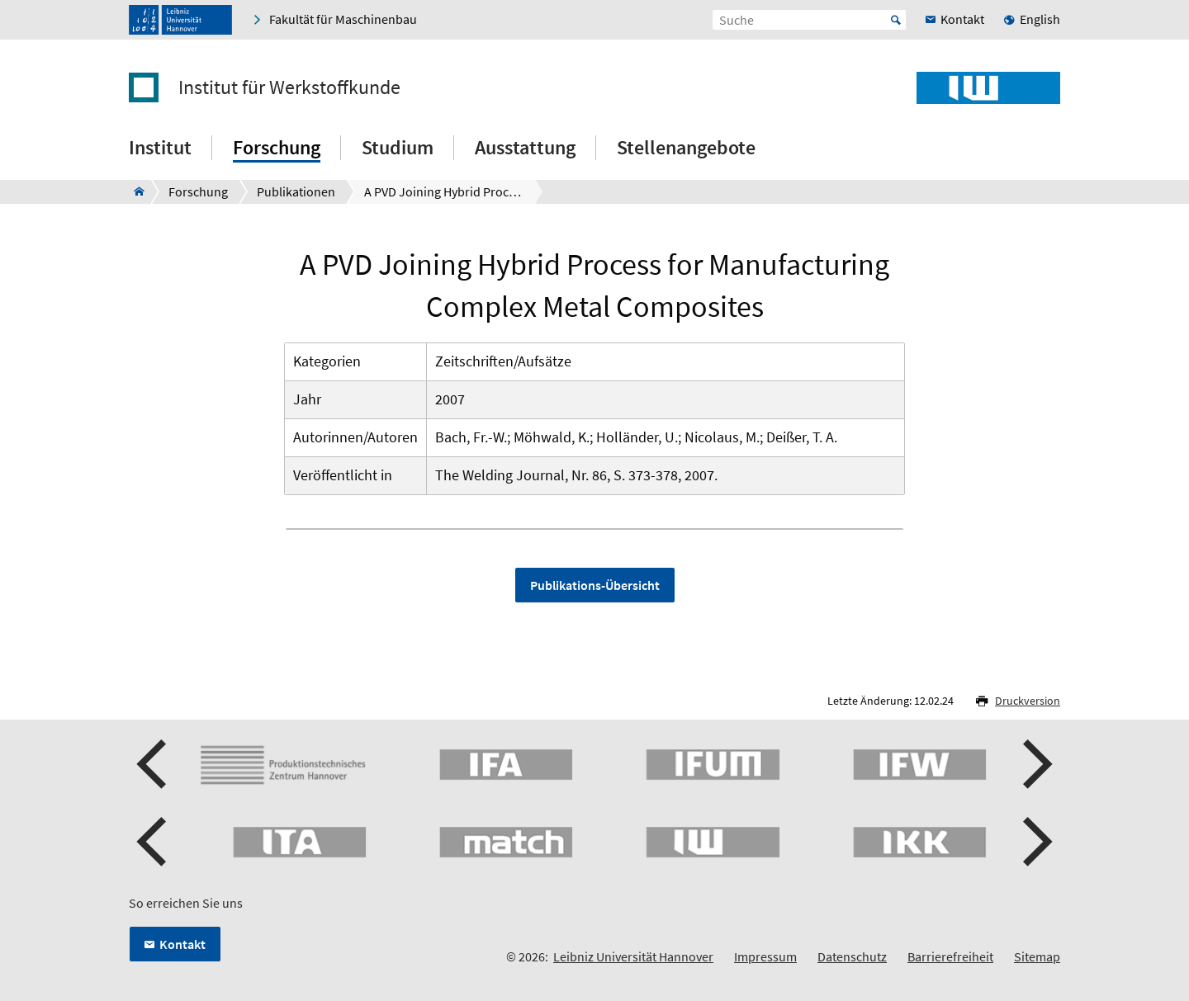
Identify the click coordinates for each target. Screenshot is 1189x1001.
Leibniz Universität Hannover (633, 956)
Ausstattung (525, 147)
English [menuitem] (1040, 19)
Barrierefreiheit (950, 956)
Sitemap (1037, 956)
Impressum (765, 956)
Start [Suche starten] (896, 20)
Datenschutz (852, 956)
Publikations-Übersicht (595, 585)
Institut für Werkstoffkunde (289, 87)
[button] (153, 764)
